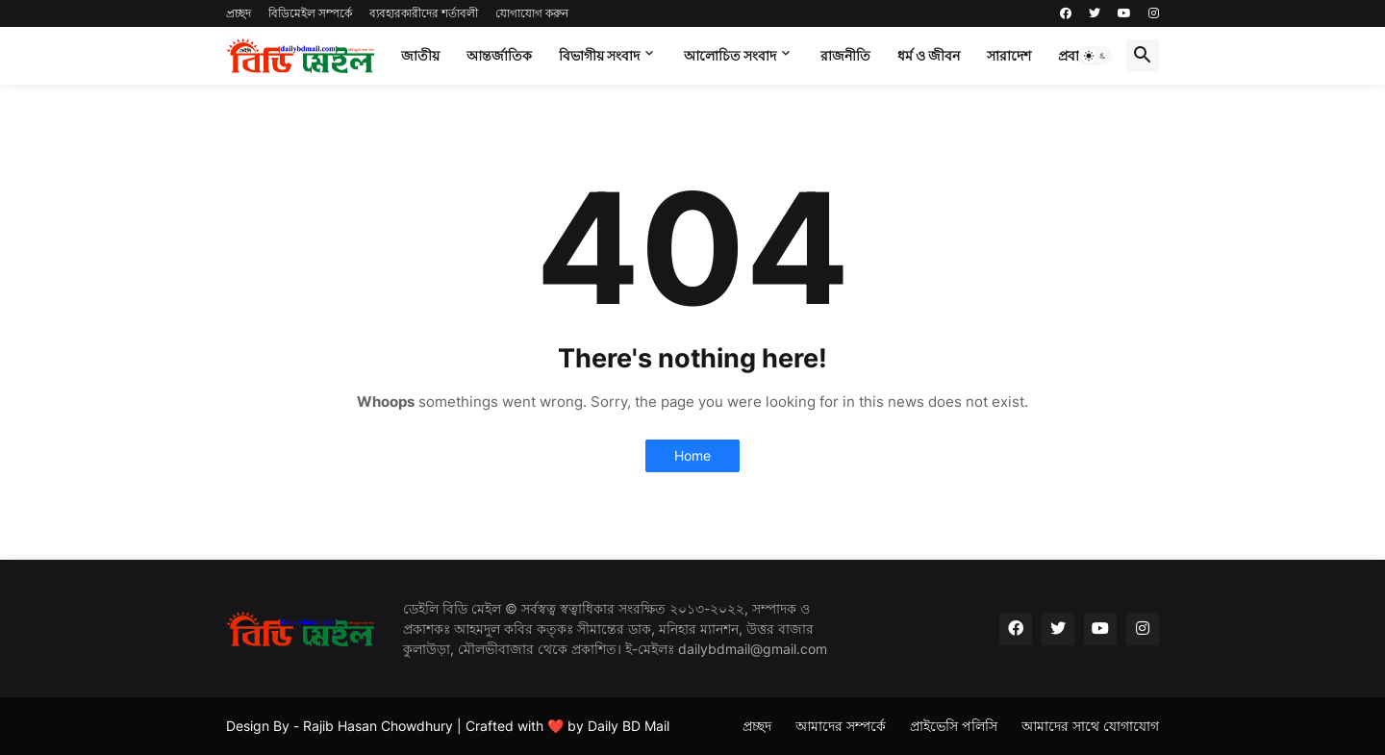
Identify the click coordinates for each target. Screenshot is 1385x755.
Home (692, 455)
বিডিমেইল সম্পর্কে (310, 13)
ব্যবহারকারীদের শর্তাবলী (423, 13)
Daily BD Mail (628, 725)
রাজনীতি (845, 55)
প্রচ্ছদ (238, 13)
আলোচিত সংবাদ (730, 55)
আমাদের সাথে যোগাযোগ (1090, 725)
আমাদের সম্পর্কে (840, 725)
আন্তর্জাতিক (499, 55)
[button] (1095, 55)
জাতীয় (420, 55)
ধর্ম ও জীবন (928, 55)
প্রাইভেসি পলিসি (953, 725)
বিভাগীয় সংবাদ (599, 55)
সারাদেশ (1009, 55)
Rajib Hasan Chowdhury (378, 725)
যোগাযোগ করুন (531, 13)
